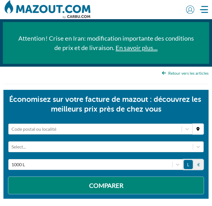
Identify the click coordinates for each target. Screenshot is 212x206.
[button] (190, 9)
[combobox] (11, 128)
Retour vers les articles (185, 73)
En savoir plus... (137, 48)
